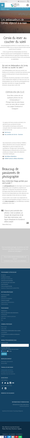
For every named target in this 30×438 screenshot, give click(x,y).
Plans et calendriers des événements (9, 312)
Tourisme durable (5, 294)
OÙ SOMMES (19, 434)
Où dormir (3, 275)
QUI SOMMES (12, 434)
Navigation (4, 1)
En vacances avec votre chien (8, 282)
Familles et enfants (5, 277)
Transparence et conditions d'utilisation (10, 334)
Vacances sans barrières (7, 280)
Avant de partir (4, 284)
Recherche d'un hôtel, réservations (21, 404)
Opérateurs (3, 296)
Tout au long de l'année (6, 286)
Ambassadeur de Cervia (7, 370)
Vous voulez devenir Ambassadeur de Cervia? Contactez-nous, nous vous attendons (15, 259)
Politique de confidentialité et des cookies (11, 330)
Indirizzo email (4, 342)
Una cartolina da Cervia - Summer (13, 134)
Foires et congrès (5, 300)
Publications (4, 310)
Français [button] (22, 1)
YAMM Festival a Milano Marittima (13, 158)
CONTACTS (5, 434)
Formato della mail (10, 348)
